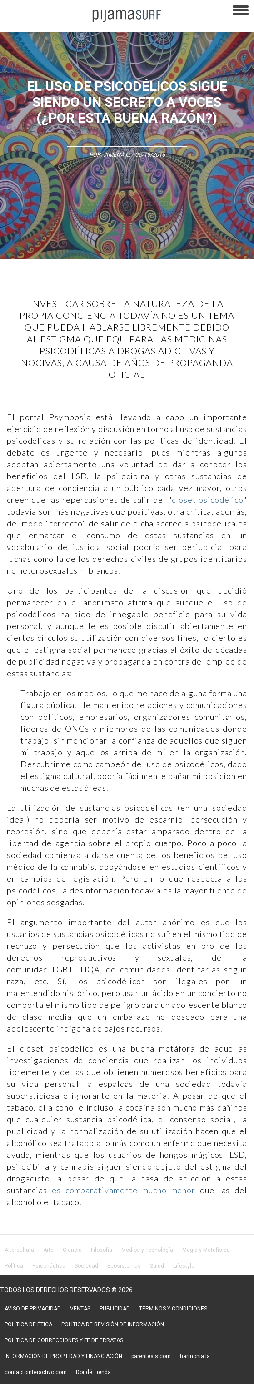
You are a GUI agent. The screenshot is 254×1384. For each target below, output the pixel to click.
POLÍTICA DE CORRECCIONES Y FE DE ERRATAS (64, 1340)
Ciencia (72, 1250)
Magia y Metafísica (206, 1250)
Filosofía (101, 1250)
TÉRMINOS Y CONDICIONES (173, 1308)
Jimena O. (116, 154)
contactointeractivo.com (36, 1372)
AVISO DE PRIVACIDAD (33, 1308)
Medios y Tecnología (147, 1250)
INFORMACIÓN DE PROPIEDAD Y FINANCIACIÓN (63, 1356)
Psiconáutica (48, 1266)
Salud (157, 1266)
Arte (48, 1250)
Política (14, 1266)
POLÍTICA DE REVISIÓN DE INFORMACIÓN (112, 1324)
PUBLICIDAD (115, 1308)
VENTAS (80, 1308)
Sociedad (86, 1266)
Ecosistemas (124, 1266)
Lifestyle (183, 1266)
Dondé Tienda (93, 1372)
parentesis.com (151, 1356)
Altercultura (19, 1250)
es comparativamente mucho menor (123, 1190)
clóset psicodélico (207, 500)
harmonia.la (195, 1356)
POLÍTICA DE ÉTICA (28, 1324)
